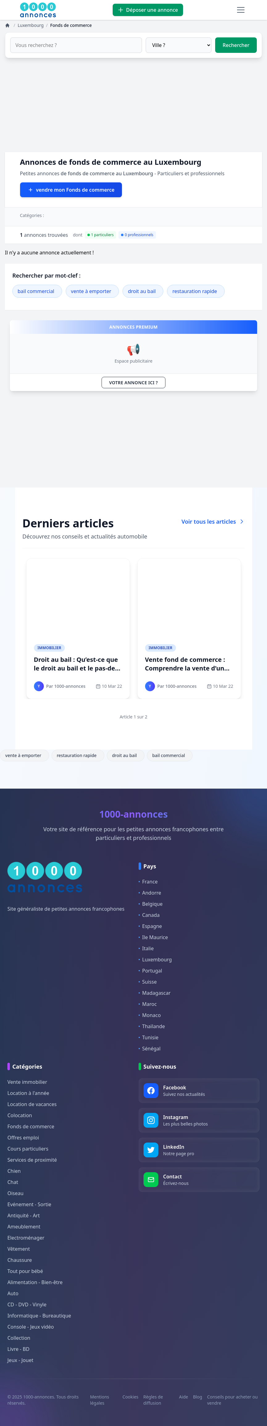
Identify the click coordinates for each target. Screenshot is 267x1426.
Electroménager (25, 1237)
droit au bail (142, 291)
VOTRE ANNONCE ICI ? (133, 382)
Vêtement (18, 1248)
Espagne (150, 926)
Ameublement (23, 1226)
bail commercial (36, 291)
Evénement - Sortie (29, 1204)
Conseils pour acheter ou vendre (232, 1400)
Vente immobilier (27, 1082)
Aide (183, 1397)
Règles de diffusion (153, 1400)
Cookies (130, 1397)
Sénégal (150, 1048)
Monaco (150, 1015)
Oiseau (15, 1193)
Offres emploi (23, 1137)
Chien (14, 1171)
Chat (12, 1182)
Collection (18, 1337)
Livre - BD (18, 1349)
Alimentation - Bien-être (35, 1282)
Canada (149, 915)
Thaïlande (152, 1026)
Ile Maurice (153, 937)
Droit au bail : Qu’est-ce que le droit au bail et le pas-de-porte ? (76, 668)
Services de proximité (32, 1159)
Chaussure (19, 1260)
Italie (146, 948)
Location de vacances (31, 1104)
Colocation (19, 1115)
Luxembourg (155, 959)
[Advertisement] (133, 109)
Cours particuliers (27, 1148)
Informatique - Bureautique (39, 1315)
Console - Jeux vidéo (30, 1326)
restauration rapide (194, 291)
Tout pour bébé (25, 1271)
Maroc (148, 1004)
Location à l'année (28, 1093)
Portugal (150, 970)
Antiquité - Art (23, 1215)
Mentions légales (99, 1400)
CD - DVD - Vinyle (26, 1304)
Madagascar (155, 993)
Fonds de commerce (30, 1126)
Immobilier (49, 647)
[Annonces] (8, 25)
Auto (13, 1293)
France (148, 881)
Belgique (151, 903)
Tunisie (149, 1037)
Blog (197, 1397)
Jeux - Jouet (20, 1360)
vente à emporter (91, 291)
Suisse (148, 981)
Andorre (150, 892)
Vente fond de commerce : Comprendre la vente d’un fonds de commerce (185, 668)
